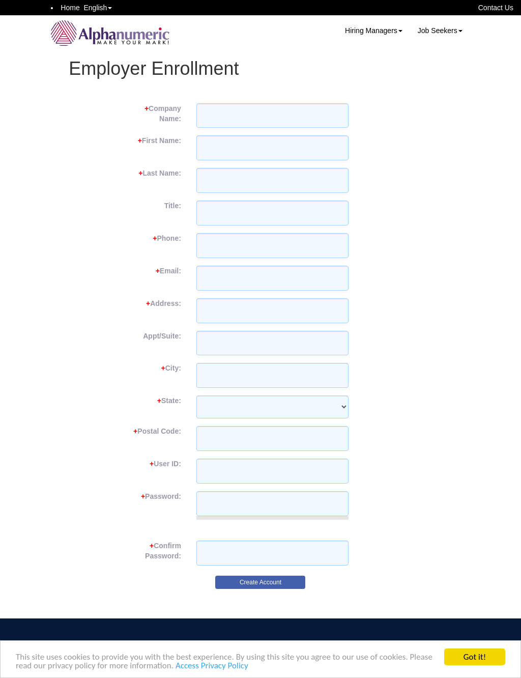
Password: (161, 496)
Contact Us (495, 8)
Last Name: (159, 173)
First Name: (159, 140)
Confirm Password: (163, 551)
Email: (168, 271)
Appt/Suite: (162, 336)
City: (171, 368)
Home (70, 8)
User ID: (165, 464)
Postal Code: (157, 431)
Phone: (167, 238)
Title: (172, 206)
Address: (163, 303)
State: (169, 401)
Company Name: (162, 113)
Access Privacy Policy (212, 666)
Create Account (260, 582)
